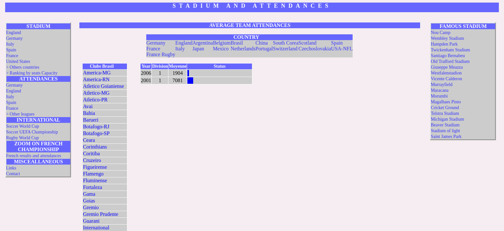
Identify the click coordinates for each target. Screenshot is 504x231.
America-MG (97, 72)
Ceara (89, 140)
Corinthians (95, 147)
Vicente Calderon (446, 78)
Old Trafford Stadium (450, 61)
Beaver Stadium (445, 125)
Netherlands (242, 48)
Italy (10, 44)
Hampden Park (444, 44)
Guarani (91, 221)
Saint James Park (446, 136)
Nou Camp (440, 32)
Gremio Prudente (100, 214)
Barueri (90, 120)
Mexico (221, 48)
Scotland (308, 43)
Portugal (264, 48)
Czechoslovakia (315, 48)
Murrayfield (442, 84)
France (12, 55)
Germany (14, 38)
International (96, 227)
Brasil (236, 43)
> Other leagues (20, 114)
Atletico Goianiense (103, 86)
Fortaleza (92, 187)
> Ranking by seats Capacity (32, 73)
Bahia (89, 113)
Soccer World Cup (22, 126)
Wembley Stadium (447, 38)
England (13, 32)
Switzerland (285, 48)
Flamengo (93, 173)
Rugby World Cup (22, 137)
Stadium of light (445, 130)
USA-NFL (342, 48)
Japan (198, 48)
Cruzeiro (92, 160)
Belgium (221, 43)
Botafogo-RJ (96, 126)
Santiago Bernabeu (448, 55)
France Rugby (160, 54)
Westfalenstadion (446, 73)
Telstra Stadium (445, 113)
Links (11, 168)
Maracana (439, 90)
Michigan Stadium (447, 119)
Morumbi (439, 96)
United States (18, 61)
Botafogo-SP (96, 133)
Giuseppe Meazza (447, 67)
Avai (88, 106)
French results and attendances (33, 155)
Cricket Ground (445, 107)
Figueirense (95, 167)
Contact (13, 173)
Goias (89, 200)
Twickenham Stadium (450, 49)
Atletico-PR (95, 99)
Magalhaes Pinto (446, 101)
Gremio (91, 207)
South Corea (286, 43)
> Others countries (23, 67)
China (262, 43)
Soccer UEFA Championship (32, 132)
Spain (11, 49)
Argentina (203, 43)
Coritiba (91, 153)
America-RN (96, 79)
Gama (89, 194)
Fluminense (95, 180)
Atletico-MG (96, 93)
